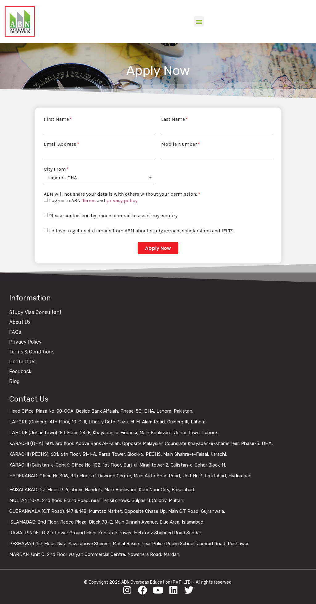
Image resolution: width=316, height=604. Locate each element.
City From (55, 169)
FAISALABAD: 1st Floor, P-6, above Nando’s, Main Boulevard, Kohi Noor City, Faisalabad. (102, 489)
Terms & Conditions (31, 352)
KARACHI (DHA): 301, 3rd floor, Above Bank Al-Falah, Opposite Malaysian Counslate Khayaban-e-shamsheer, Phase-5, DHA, (141, 443)
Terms (89, 201)
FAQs (15, 332)
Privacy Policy (25, 342)
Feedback (20, 371)
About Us (20, 322)
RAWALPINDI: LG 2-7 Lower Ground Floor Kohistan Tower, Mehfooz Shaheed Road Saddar (105, 533)
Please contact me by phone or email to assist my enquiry (113, 216)
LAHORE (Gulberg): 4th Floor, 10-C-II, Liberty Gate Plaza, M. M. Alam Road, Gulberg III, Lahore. (107, 422)
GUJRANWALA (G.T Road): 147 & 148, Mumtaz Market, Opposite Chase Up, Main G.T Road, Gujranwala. (117, 511)
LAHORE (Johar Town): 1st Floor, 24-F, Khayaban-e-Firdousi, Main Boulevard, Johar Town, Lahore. (113, 432)
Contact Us (22, 362)
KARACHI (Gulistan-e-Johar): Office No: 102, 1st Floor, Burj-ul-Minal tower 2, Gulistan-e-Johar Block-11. (117, 465)
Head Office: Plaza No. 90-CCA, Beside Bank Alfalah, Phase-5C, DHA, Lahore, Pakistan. (101, 411)
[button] (199, 21)
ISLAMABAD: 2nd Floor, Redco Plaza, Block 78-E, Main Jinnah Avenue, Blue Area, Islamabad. (106, 522)
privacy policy (121, 201)
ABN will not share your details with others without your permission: (120, 194)
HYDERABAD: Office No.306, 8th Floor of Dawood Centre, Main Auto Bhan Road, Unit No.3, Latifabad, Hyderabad (130, 476)
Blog (14, 381)
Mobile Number (179, 144)
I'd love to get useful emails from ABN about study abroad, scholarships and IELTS (141, 231)
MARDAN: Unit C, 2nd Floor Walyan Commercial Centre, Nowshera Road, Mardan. (94, 554)
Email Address (60, 144)
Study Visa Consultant (35, 312)
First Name (56, 119)
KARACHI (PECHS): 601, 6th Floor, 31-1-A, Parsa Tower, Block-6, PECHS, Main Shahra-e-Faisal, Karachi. (118, 454)
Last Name (173, 119)
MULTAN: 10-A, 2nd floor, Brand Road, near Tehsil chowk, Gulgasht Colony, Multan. (96, 500)
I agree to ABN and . (93, 201)
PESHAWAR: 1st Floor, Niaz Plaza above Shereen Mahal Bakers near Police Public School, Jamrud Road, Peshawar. (129, 543)
